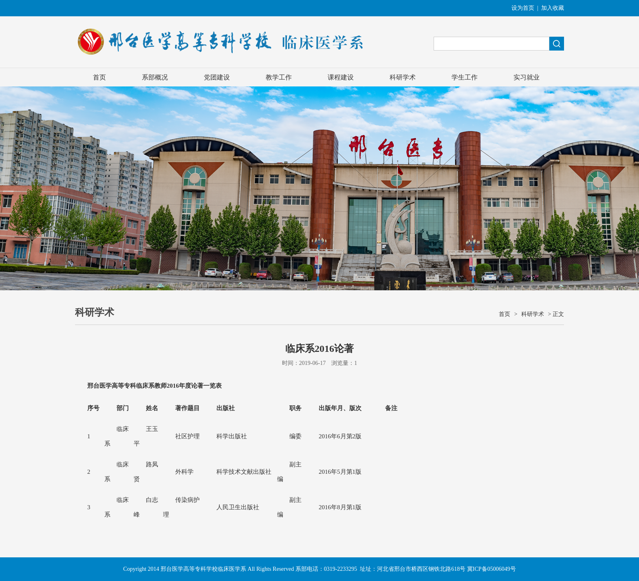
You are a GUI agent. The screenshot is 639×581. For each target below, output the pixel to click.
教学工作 (279, 77)
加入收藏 (552, 8)
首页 (99, 77)
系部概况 (155, 77)
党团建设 (217, 77)
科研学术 (403, 77)
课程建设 (341, 77)
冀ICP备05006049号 (491, 569)
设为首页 (522, 8)
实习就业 (526, 77)
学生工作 (465, 77)
